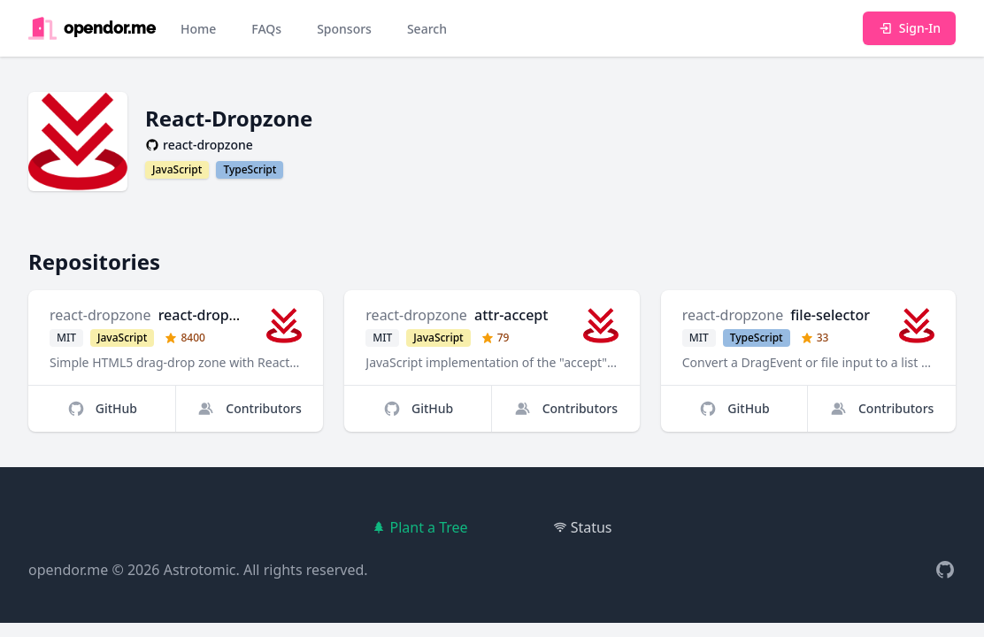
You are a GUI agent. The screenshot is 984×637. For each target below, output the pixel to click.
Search (427, 28)
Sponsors (344, 28)
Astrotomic (200, 569)
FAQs (266, 28)
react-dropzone (100, 315)
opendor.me (68, 569)
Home (198, 28)
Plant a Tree (419, 527)
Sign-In (909, 27)
